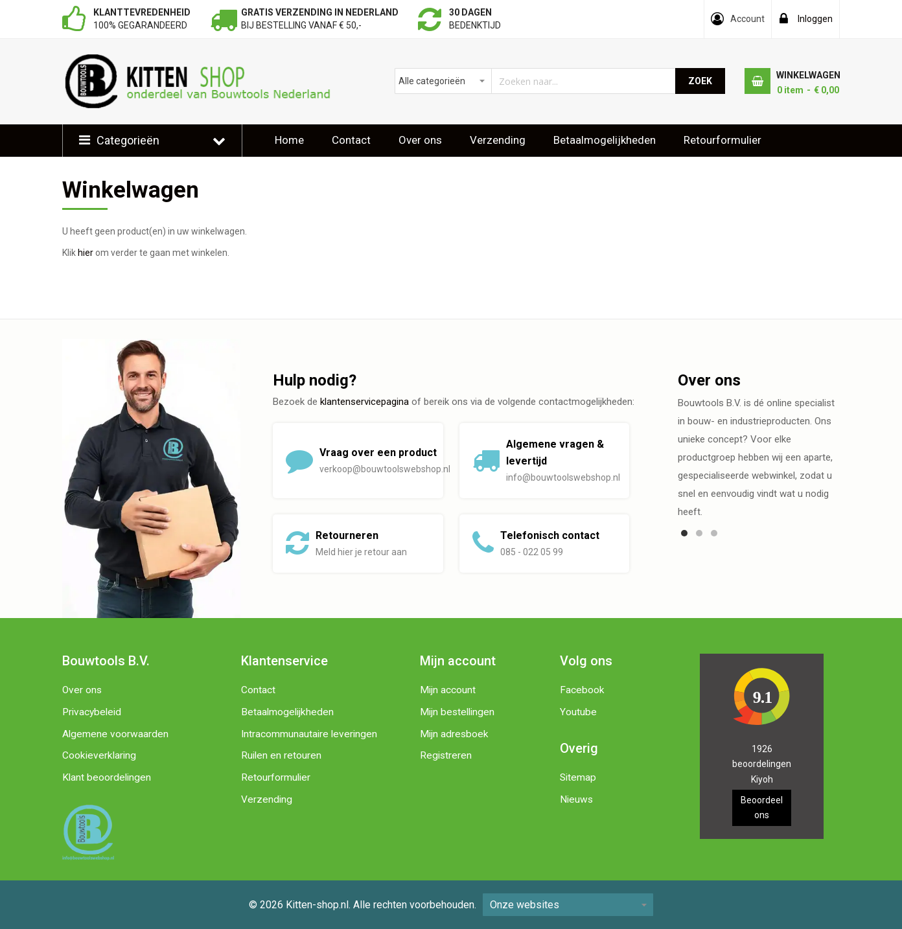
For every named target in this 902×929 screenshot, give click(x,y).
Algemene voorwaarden (115, 734)
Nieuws (576, 799)
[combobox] (535, 81)
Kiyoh (762, 779)
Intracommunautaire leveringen (309, 734)
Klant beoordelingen (106, 777)
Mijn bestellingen (457, 712)
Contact (351, 139)
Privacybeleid (91, 712)
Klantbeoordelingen (322, 171)
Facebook (582, 690)
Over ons (420, 139)
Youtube (578, 712)
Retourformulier (722, 139)
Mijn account (448, 690)
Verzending (498, 139)
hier (85, 252)
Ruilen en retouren (281, 755)
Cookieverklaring (99, 755)
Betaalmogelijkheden (604, 139)
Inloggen (815, 19)
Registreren (446, 755)
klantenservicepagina (364, 401)
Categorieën (128, 140)
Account (747, 19)
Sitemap (578, 777)
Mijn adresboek (454, 734)
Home (289, 139)
